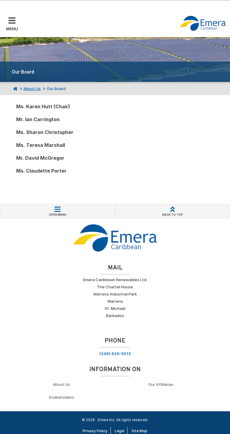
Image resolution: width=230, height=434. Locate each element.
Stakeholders (61, 397)
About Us (32, 88)
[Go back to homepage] (203, 23)
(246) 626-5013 (115, 353)
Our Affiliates (160, 384)
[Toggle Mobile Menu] (11, 24)
